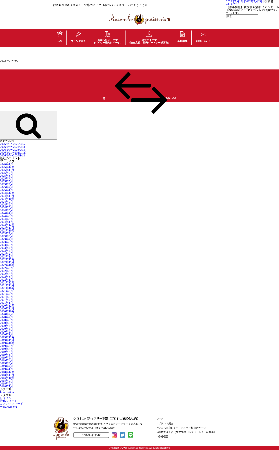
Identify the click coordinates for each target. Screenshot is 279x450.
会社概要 (182, 37)
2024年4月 (6, 213)
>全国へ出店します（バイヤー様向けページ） (183, 428)
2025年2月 (6, 187)
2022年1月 (6, 279)
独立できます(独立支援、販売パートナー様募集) (149, 37)
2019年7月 (6, 351)
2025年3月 (6, 184)
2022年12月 (7, 259)
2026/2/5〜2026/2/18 (12, 146)
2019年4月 (6, 360)
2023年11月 (7, 227)
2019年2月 (6, 366)
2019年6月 (6, 354)
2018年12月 (7, 371)
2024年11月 (7, 195)
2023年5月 (6, 244)
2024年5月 (6, 210)
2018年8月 (6, 383)
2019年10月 (7, 343)
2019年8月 (6, 348)
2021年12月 (7, 282)
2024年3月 (6, 216)
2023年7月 (6, 239)
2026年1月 (6, 164)
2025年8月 (6, 175)
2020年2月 (6, 331)
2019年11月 (7, 340)
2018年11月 (7, 374)
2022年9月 (6, 268)
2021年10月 (7, 288)
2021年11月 (7, 285)
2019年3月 (6, 363)
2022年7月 (6, 273)
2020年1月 (6, 334)
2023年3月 (6, 250)
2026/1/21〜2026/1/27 (13, 152)
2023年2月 (6, 253)
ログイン (6, 397)
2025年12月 (7, 167)
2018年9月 (6, 380)
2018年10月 (7, 377)
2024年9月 (6, 201)
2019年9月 (6, 346)
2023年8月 (6, 236)
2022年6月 (6, 276)
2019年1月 (6, 369)
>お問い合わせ (91, 434)
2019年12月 (7, 337)
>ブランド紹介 (165, 423)
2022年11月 (7, 262)
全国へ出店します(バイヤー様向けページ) (107, 37)
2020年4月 (6, 325)
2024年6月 (6, 207)
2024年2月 (6, 218)
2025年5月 (6, 181)
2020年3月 (6, 328)
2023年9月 (6, 233)
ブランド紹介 (78, 37)
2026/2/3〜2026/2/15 (12, 149)
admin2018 (232, 4)
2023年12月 (7, 224)
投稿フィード (8, 400)
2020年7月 (6, 317)
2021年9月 (6, 291)
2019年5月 (6, 357)
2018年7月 (6, 386)
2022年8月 (6, 270)
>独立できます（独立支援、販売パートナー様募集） (187, 432)
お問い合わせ (203, 38)
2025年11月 (7, 169)
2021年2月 (6, 299)
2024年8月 (6, 204)
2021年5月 (6, 296)
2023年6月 (6, 242)
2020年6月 (6, 320)
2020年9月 (6, 314)
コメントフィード (11, 403)
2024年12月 (7, 193)
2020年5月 (6, 322)
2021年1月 (6, 302)
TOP (59, 36)
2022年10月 (7, 265)
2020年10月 (7, 311)
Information (7, 392)
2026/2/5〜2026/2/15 (12, 143)
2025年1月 (6, 190)
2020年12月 (7, 305)
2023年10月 (7, 230)
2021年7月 (6, 294)
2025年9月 (6, 172)
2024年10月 (7, 198)
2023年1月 (6, 256)
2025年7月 (6, 178)
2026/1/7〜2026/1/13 (12, 155)
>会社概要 (162, 436)
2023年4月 (6, 247)
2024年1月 (6, 221)
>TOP (160, 419)
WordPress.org (8, 406)
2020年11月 (7, 308)
